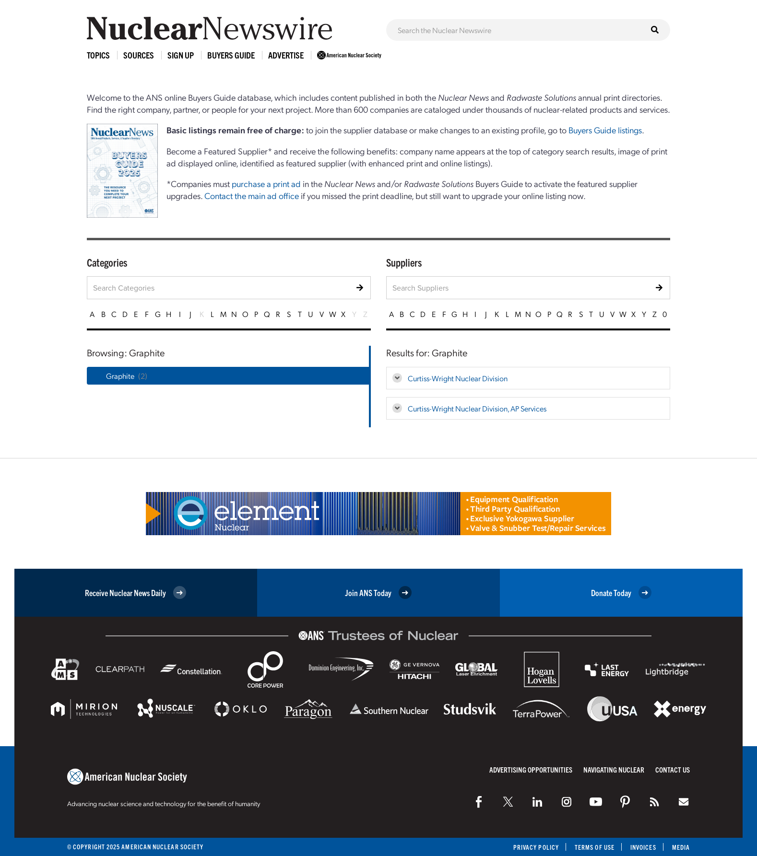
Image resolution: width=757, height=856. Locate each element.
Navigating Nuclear (613, 769)
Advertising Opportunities (530, 769)
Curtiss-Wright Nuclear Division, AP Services (477, 408)
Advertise (286, 54)
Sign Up (180, 54)
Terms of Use (595, 847)
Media (681, 847)
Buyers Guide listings (605, 129)
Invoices (643, 847)
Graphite (120, 376)
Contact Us (672, 769)
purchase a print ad (266, 183)
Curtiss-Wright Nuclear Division (458, 378)
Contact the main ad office (251, 195)
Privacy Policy (536, 847)
